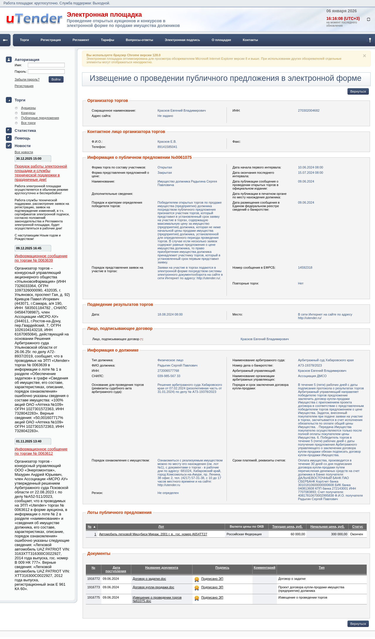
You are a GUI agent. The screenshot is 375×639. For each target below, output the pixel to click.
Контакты (250, 40)
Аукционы (28, 108)
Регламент (81, 40)
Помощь (22, 138)
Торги (24, 40)
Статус (357, 526)
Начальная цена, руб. (327, 526)
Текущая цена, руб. (287, 526)
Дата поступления (115, 569)
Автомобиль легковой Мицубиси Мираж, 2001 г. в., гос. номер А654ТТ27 (153, 534)
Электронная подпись (182, 40)
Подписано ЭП (212, 578)
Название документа (161, 567)
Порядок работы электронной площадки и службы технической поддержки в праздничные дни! (41, 173)
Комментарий (264, 567)
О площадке (221, 40)
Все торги (28, 123)
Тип (322, 567)
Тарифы (107, 40)
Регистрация (51, 40)
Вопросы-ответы (139, 40)
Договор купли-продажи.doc (153, 587)
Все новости (24, 152)
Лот (161, 526)
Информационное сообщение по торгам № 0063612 (41, 451)
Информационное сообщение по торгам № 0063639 (41, 258)
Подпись (222, 567)
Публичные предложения (40, 118)
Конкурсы (28, 113)
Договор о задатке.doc (149, 578)
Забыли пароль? (27, 79)
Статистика (25, 130)
